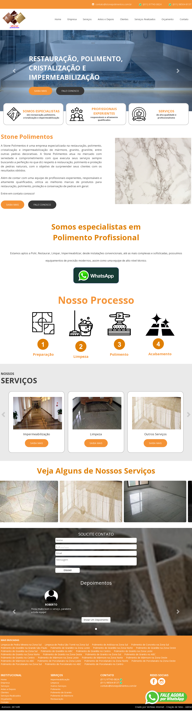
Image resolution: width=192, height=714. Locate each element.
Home (58, 19)
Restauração (57, 698)
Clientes (124, 19)
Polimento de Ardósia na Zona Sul (110, 644)
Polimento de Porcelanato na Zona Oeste (153, 660)
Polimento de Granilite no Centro (93, 651)
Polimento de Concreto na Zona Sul (150, 644)
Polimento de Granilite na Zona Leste (70, 647)
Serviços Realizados (145, 19)
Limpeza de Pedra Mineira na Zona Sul (21, 644)
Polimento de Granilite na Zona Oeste (156, 647)
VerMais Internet (155, 706)
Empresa (72, 19)
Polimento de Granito (61, 692)
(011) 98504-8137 (182, 4)
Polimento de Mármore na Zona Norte (102, 657)
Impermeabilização (60, 679)
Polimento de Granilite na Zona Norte (113, 647)
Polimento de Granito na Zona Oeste (62, 654)
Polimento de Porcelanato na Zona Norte (106, 660)
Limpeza (55, 682)
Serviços (87, 19)
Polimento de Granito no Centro (18, 657)
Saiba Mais (40, 90)
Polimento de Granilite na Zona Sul (19, 651)
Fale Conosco (70, 90)
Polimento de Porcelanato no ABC (63, 664)
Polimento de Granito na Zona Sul (103, 654)
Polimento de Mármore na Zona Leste (58, 657)
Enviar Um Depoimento (96, 619)
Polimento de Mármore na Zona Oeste (146, 657)
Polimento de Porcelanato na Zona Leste (59, 660)
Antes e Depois (106, 19)
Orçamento (168, 19)
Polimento (56, 689)
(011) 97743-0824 (152, 4)
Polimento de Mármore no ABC (17, 660)
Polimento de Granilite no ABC (57, 651)
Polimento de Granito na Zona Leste (133, 651)
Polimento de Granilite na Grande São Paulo (24, 647)
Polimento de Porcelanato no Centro (103, 664)
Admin (188, 706)
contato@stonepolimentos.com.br (114, 4)
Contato (184, 19)
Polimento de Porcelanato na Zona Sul (21, 664)
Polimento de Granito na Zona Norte (20, 654)
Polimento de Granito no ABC (140, 654)
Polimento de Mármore (62, 695)
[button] (14, 70)
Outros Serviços (58, 685)
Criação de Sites (174, 706)
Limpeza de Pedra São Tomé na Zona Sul (67, 644)
